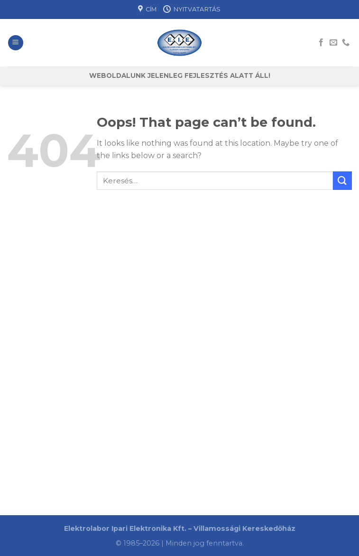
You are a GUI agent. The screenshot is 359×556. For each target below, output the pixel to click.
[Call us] (346, 42)
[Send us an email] (333, 42)
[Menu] (15, 43)
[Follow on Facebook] (321, 42)
